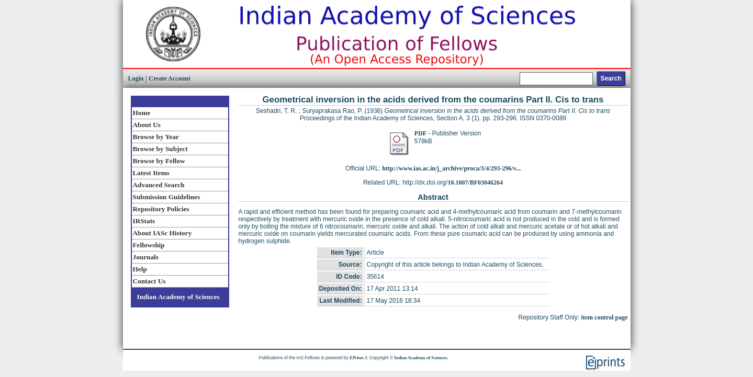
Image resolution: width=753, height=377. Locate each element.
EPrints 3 (358, 357)
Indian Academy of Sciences (178, 297)
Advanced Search (159, 185)
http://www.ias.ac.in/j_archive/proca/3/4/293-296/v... (451, 168)
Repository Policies (161, 209)
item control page (604, 317)
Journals (146, 257)
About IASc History (162, 233)
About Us (147, 125)
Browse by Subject (160, 149)
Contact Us (149, 281)
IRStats (144, 221)
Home (142, 113)
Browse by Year (156, 137)
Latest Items (151, 173)
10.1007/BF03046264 (475, 182)
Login (136, 78)
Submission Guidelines (166, 197)
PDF (420, 133)
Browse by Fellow (159, 161)
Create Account (169, 78)
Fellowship (149, 245)
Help (140, 269)
